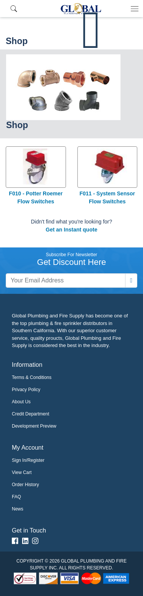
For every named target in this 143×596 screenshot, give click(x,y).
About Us (21, 401)
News (17, 509)
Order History (25, 484)
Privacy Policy (26, 389)
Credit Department (30, 414)
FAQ (16, 496)
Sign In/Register (28, 460)
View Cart (22, 472)
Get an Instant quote (71, 230)
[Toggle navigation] (134, 8)
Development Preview (34, 426)
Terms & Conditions (31, 377)
